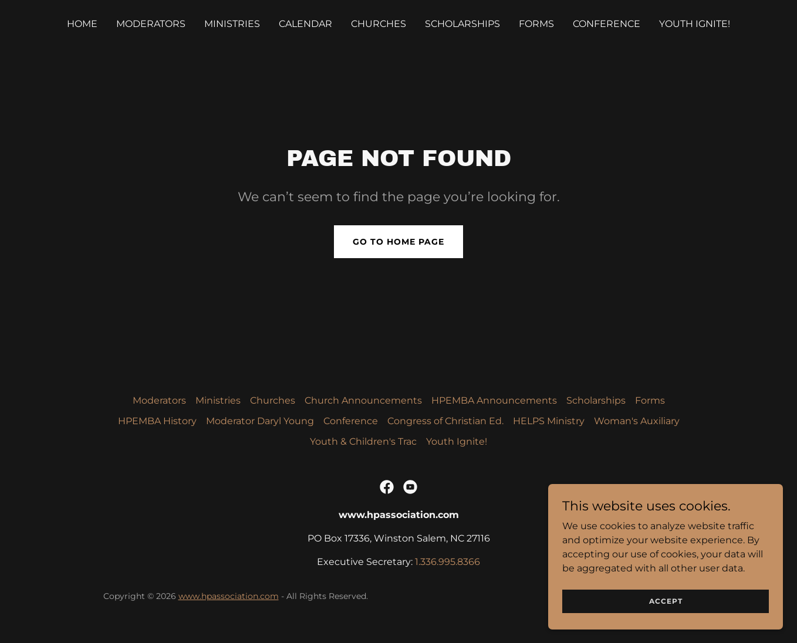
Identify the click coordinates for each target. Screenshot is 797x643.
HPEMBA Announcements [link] (494, 400)
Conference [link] (606, 23)
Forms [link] (536, 23)
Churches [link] (378, 23)
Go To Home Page (398, 241)
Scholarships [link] (462, 23)
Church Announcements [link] (363, 400)
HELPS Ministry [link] (549, 421)
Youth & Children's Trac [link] (363, 441)
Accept (666, 601)
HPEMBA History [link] (157, 421)
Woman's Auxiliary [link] (637, 421)
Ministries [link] (232, 23)
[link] (386, 487)
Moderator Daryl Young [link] (260, 421)
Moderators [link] (150, 23)
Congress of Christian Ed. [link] (445, 421)
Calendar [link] (305, 23)
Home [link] (82, 23)
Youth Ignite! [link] (694, 23)
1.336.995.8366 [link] (447, 561)
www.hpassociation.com (228, 596)
